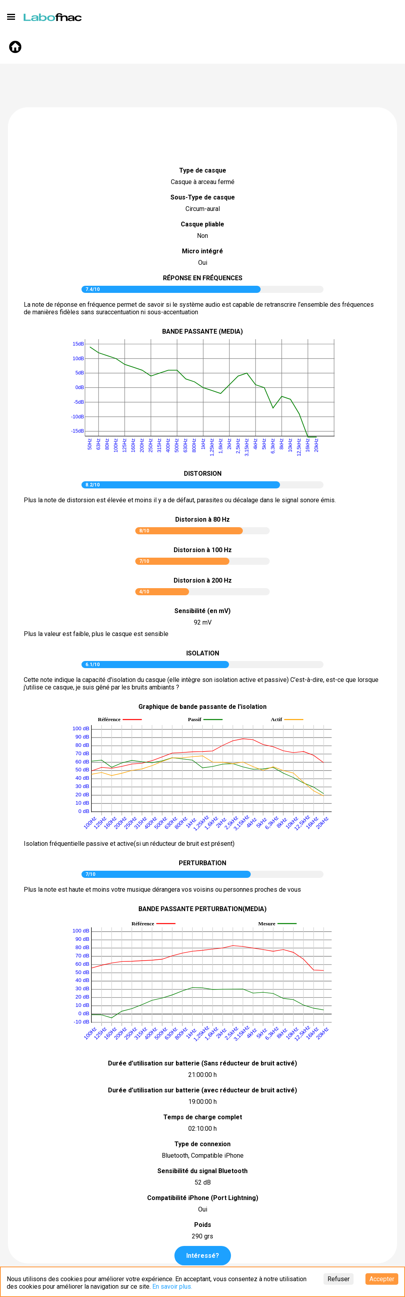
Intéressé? (202, 1255)
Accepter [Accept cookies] (381, 1279)
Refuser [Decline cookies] (338, 1279)
